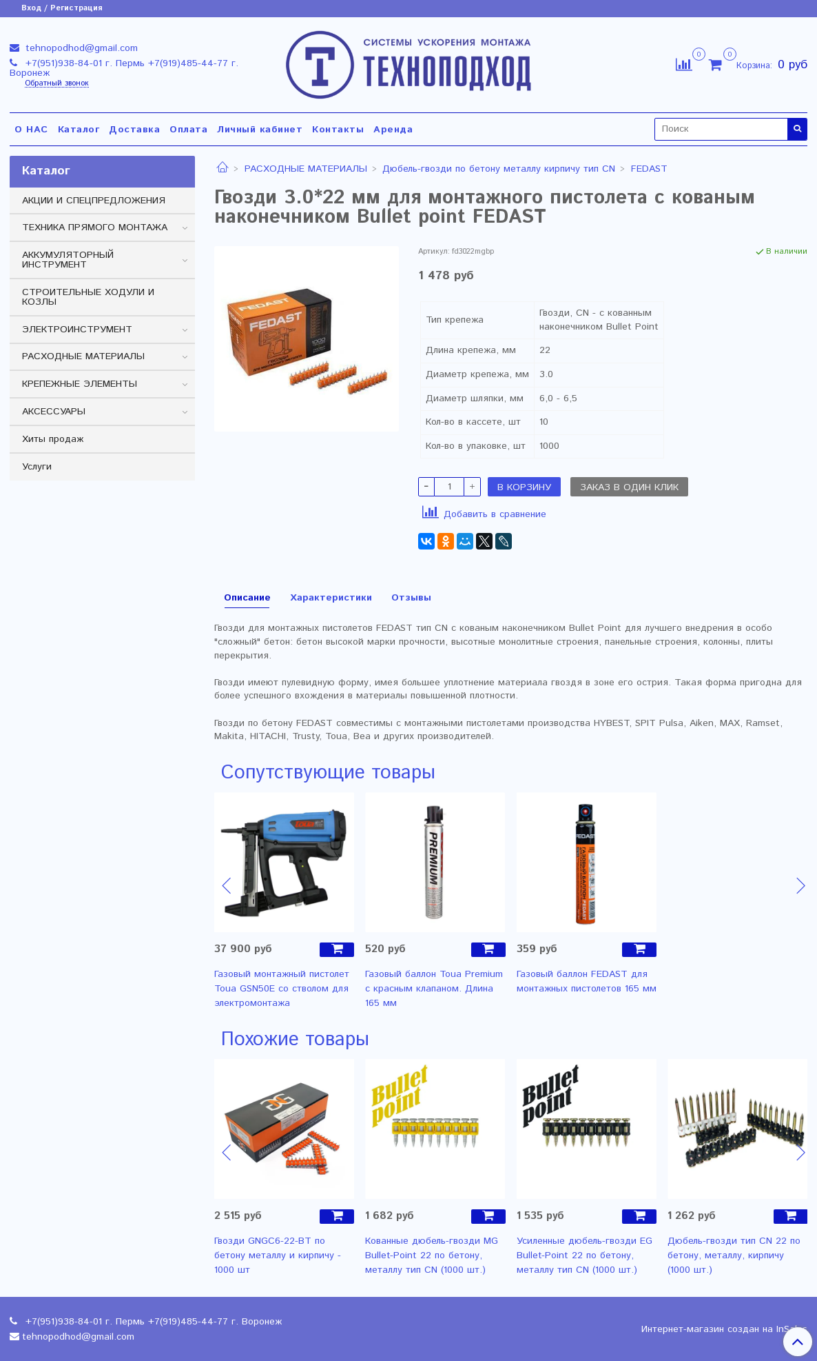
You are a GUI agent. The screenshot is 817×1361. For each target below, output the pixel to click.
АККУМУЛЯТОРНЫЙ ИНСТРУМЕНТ (68, 260)
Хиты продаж (52, 439)
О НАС (31, 130)
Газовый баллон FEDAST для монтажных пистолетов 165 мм (586, 981)
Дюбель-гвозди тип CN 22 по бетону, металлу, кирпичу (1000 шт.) (734, 1255)
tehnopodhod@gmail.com (80, 48)
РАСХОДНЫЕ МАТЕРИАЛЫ (306, 169)
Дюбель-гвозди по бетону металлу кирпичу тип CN (498, 169)
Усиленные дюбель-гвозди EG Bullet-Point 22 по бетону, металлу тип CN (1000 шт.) (584, 1255)
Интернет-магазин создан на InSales (724, 1329)
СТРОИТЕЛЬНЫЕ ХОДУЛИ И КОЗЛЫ (88, 297)
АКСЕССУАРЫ (53, 412)
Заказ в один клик (629, 487)
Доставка (134, 130)
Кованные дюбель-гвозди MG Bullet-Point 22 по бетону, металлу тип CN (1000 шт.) (431, 1255)
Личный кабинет (259, 130)
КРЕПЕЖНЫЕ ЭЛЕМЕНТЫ (79, 384)
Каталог (79, 130)
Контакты (338, 130)
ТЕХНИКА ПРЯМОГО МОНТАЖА (94, 227)
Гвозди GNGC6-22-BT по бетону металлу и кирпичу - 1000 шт (277, 1255)
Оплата (188, 130)
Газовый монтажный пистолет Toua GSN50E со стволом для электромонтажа (281, 988)
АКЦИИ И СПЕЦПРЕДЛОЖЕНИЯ (93, 201)
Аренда (393, 130)
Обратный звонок (57, 84)
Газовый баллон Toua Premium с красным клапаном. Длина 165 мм (434, 988)
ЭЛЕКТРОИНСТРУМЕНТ (77, 329)
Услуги (37, 467)
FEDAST (649, 169)
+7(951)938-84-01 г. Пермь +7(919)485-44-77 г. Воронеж (124, 68)
